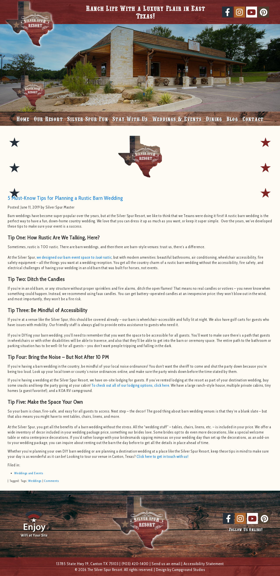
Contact (253, 118)
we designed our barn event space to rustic (74, 257)
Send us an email (166, 563)
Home (22, 118)
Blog (232, 118)
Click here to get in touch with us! (162, 456)
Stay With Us (130, 118)
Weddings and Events (28, 473)
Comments (51, 481)
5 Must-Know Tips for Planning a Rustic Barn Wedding (65, 198)
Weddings (35, 481)
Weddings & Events (177, 118)
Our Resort (48, 118)
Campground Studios (188, 569)
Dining (214, 118)
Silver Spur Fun (87, 118)
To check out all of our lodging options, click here (130, 385)
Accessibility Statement (204, 563)
